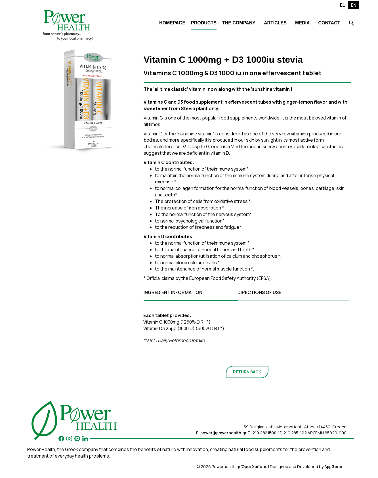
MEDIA (302, 22)
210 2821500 (264, 432)
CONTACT (329, 22)
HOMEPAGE (172, 22)
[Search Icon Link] (351, 23)
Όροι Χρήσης (254, 466)
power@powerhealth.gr (223, 432)
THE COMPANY (238, 22)
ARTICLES (275, 22)
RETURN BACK (247, 371)
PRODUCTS (204, 22)
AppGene (333, 466)
